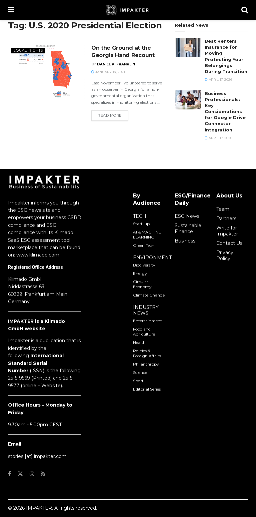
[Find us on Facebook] (9, 474)
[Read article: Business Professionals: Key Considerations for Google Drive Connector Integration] (188, 99)
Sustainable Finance (188, 228)
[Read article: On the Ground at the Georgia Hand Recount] (46, 71)
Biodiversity (144, 265)
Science (140, 372)
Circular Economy (142, 284)
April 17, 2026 (218, 79)
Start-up (141, 223)
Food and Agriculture (144, 332)
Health (139, 342)
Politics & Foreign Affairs (147, 353)
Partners (226, 218)
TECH (139, 216)
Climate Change (149, 295)
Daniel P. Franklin (116, 64)
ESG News (187, 216)
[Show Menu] (11, 10)
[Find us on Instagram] (32, 474)
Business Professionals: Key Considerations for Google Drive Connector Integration (225, 111)
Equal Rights (29, 50)
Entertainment (147, 320)
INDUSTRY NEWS (146, 310)
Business (185, 241)
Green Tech (143, 245)
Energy (140, 273)
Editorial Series (147, 389)
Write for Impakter (227, 231)
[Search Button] (244, 10)
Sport (138, 380)
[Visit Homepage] (128, 10)
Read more (113, 115)
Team (222, 209)
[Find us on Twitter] (20, 474)
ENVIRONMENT (152, 257)
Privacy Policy (224, 255)
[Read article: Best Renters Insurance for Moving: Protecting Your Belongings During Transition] (188, 47)
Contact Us (229, 243)
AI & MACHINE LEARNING (147, 234)
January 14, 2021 (108, 72)
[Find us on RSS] (43, 474)
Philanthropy (146, 364)
